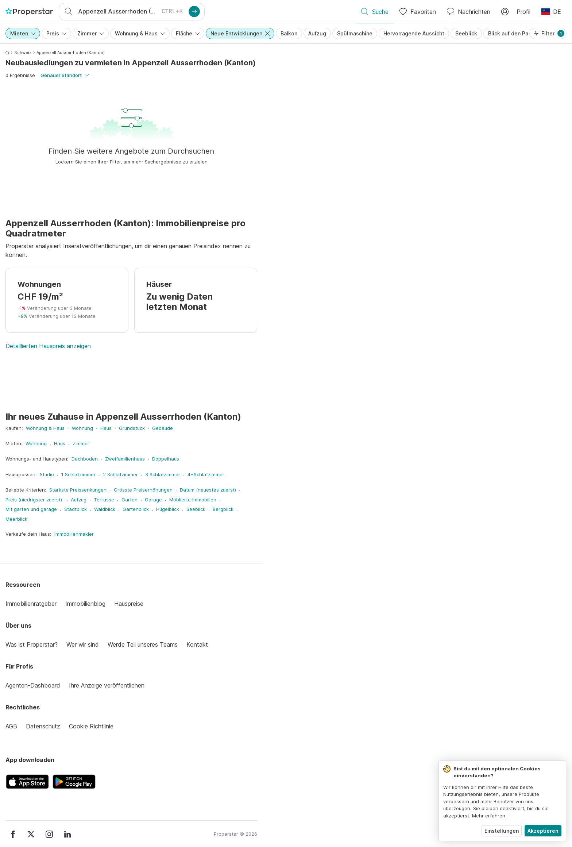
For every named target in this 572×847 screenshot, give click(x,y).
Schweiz (22, 52)
